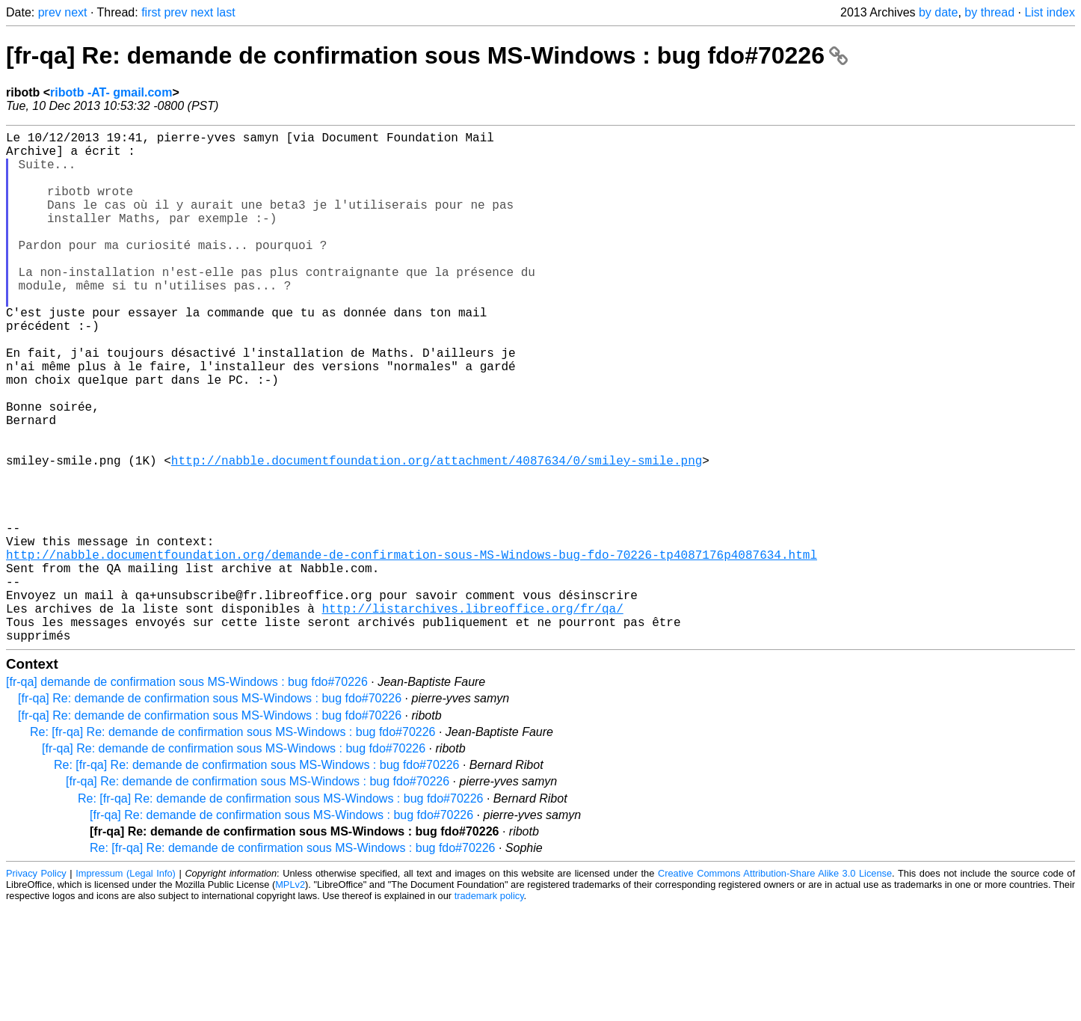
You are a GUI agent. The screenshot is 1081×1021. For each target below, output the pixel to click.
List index (1049, 12)
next (75, 12)
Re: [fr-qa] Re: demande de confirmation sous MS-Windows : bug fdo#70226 (233, 845)
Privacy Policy (36, 987)
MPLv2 (290, 998)
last (226, 12)
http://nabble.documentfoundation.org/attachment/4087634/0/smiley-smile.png (436, 535)
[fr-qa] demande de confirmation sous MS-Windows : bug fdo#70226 (187, 795)
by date (938, 12)
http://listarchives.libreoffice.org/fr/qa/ (472, 716)
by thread (989, 12)
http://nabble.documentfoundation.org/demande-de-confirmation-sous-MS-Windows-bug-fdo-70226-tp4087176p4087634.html (411, 650)
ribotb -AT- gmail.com (111, 92)
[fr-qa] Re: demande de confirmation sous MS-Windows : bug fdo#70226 (427, 55)
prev (49, 12)
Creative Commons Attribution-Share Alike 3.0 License (775, 987)
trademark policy (489, 1009)
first (151, 12)
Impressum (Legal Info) (126, 987)
